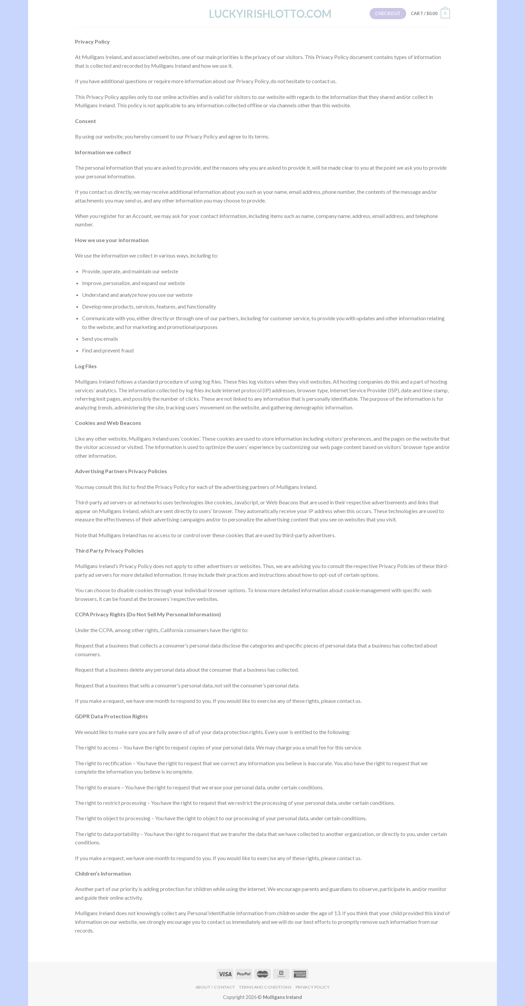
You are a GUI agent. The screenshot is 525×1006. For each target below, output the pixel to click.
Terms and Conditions (265, 987)
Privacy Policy (313, 987)
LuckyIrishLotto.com (262, 13)
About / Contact (215, 987)
